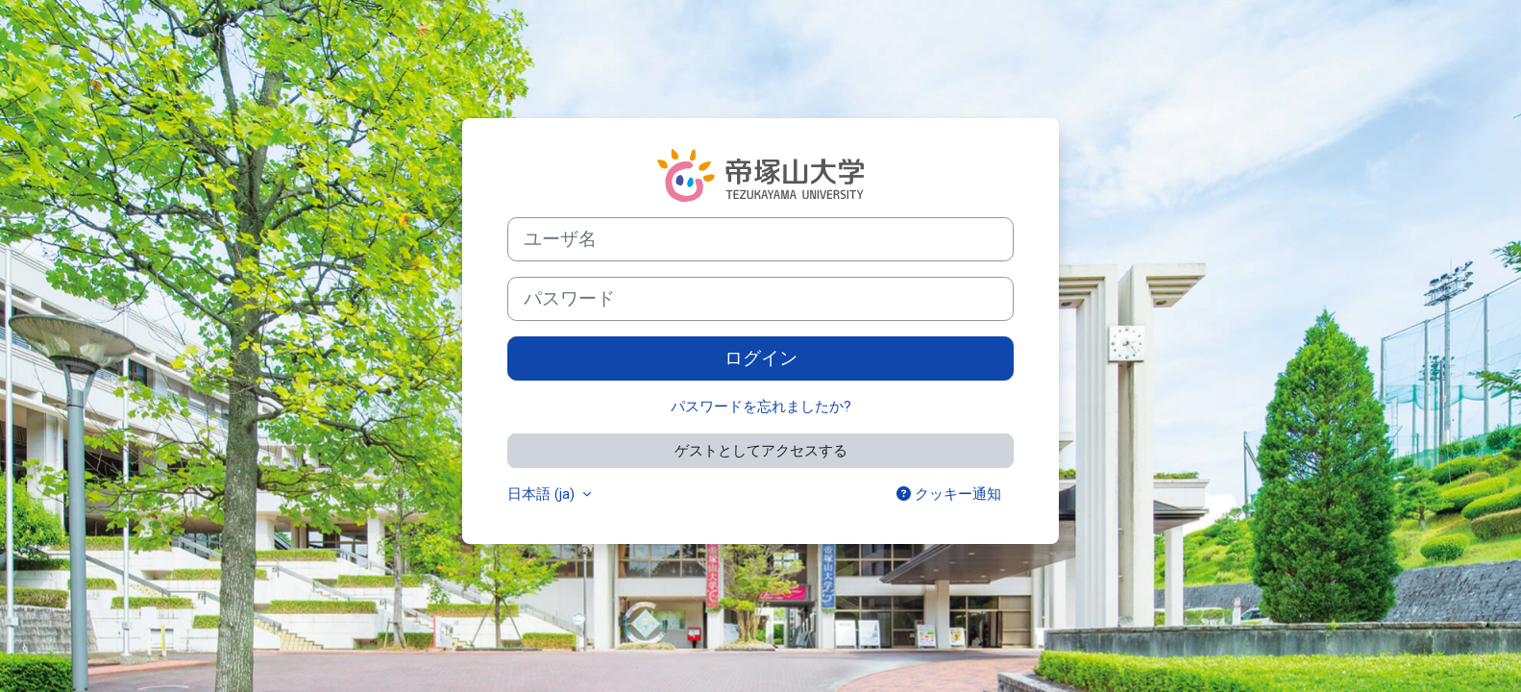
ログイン (760, 358)
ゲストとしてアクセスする (761, 450)
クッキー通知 (948, 494)
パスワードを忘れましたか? (761, 406)
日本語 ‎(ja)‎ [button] (542, 494)
